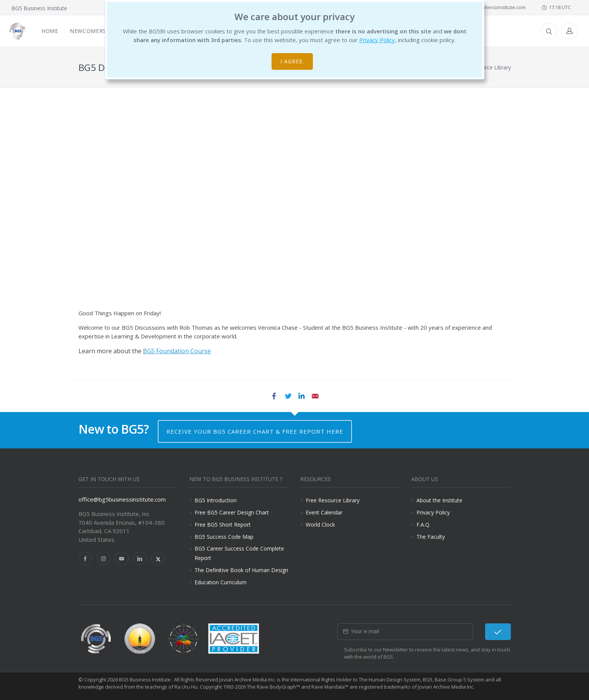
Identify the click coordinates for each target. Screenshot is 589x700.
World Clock (320, 524)
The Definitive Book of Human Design (241, 570)
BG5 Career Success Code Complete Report (239, 553)
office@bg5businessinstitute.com (122, 499)
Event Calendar (324, 512)
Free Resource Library (333, 500)
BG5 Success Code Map (224, 536)
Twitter (288, 396)
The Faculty (430, 536)
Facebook (274, 396)
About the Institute (439, 500)
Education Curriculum (221, 582)
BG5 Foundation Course (177, 351)
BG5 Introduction (216, 500)
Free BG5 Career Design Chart (232, 512)
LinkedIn (301, 396)
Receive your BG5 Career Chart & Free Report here (254, 431)
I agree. (292, 61)
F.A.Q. (423, 524)
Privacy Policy (377, 40)
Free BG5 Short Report (223, 524)
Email (315, 396)
